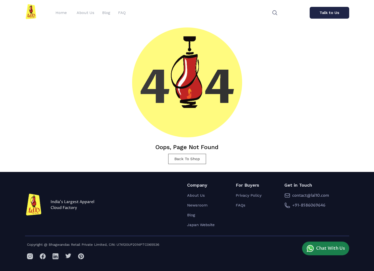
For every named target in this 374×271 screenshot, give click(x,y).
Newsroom (197, 205)
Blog (191, 215)
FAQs (240, 205)
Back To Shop (187, 158)
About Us (196, 195)
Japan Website (201, 224)
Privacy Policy (249, 195)
